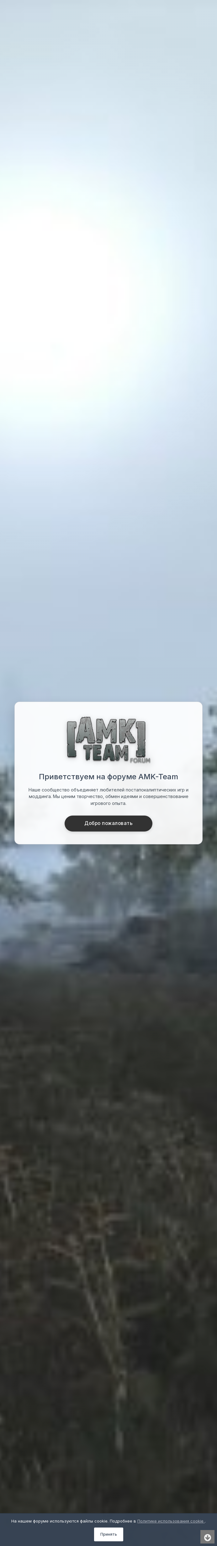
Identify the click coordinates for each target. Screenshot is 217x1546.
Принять (108, 1534)
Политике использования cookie (171, 1520)
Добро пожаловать (108, 823)
